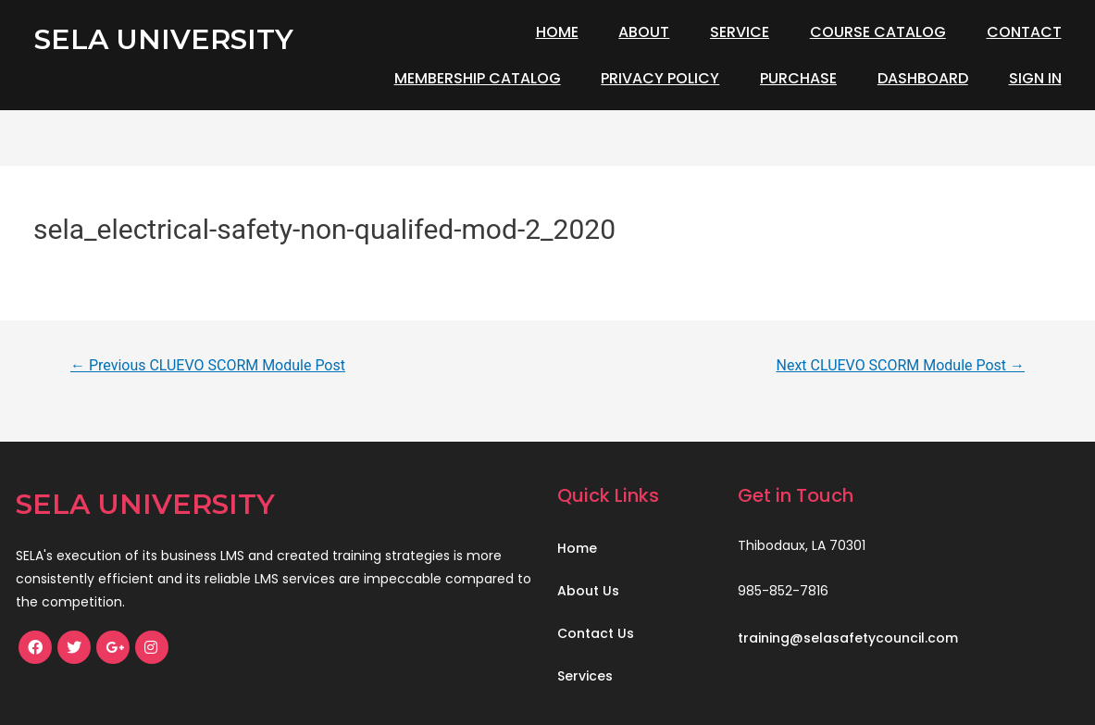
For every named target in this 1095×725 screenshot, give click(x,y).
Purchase (798, 78)
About (643, 32)
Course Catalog (878, 32)
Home (557, 32)
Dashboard (922, 78)
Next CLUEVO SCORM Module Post (901, 365)
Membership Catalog (477, 78)
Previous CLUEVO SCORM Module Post (207, 365)
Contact (1024, 32)
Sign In (1035, 78)
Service (739, 32)
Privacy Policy (660, 78)
